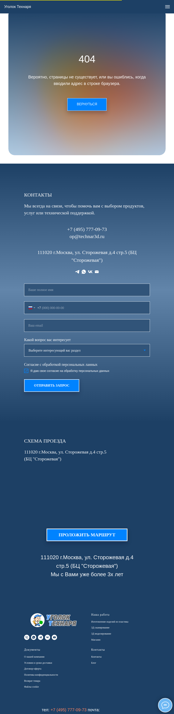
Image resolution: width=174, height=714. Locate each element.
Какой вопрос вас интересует (47, 340)
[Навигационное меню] (167, 6)
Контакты (96, 656)
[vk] (90, 271)
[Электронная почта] (96, 271)
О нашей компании (34, 656)
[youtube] (54, 637)
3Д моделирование (101, 633)
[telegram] (77, 271)
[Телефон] (26, 637)
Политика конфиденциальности (41, 674)
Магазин (95, 639)
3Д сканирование (100, 627)
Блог (93, 662)
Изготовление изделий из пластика (109, 621)
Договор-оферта (32, 668)
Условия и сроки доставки (38, 662)
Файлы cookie (31, 686)
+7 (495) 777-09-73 (69, 709)
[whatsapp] (83, 271)
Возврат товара (32, 680)
